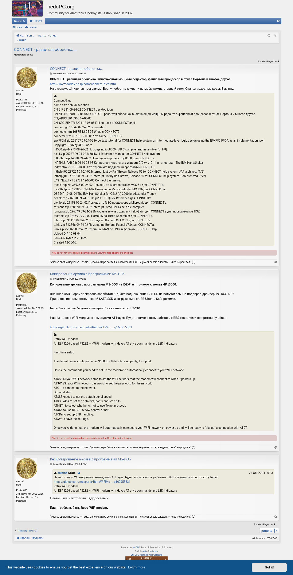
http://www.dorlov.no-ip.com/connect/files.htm (83, 79)
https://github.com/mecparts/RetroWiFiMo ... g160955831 (91, 323)
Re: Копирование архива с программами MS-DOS (90, 455)
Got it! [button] (269, 567)
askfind (62, 468)
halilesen (153, 547)
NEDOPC (19, 20)
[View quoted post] (79, 468)
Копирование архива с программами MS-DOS (87, 269)
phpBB (135, 543)
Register (33, 27)
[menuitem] (278, 21)
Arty (145, 547)
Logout (19, 27)
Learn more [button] (136, 567)
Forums (38, 20)
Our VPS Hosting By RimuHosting (147, 550)
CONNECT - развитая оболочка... (45, 45)
